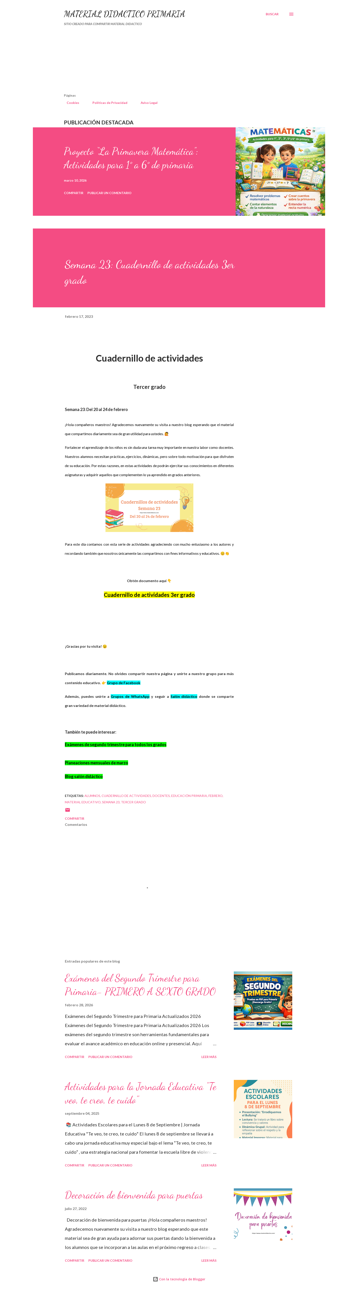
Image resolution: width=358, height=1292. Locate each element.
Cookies (70, 103)
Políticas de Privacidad (107, 103)
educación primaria (189, 796)
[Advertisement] (160, 61)
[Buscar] (272, 14)
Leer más (208, 1057)
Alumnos (92, 796)
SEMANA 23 (111, 802)
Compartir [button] (73, 193)
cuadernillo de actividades (126, 796)
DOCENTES (161, 796)
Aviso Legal (146, 103)
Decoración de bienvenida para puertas (134, 1195)
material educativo (83, 802)
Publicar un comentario (109, 193)
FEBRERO (215, 796)
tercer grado (133, 802)
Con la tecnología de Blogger (179, 1279)
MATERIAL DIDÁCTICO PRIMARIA (124, 14)
